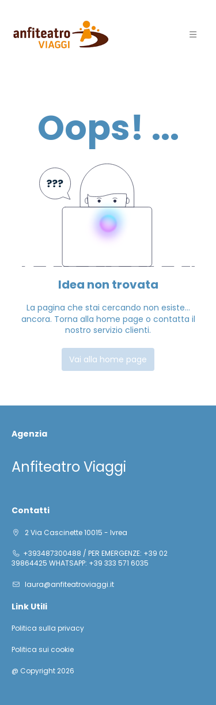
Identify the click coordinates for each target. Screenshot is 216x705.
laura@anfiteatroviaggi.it (68, 584)
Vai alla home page (108, 359)
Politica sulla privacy (48, 628)
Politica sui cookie (43, 649)
